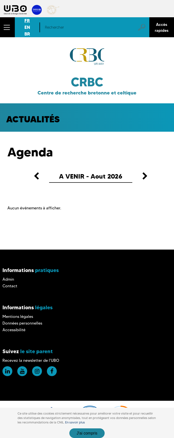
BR (27, 34)
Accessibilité (13, 330)
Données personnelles (22, 323)
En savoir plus (75, 422)
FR (27, 20)
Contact (9, 286)
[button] (7, 27)
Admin (8, 279)
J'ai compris (87, 433)
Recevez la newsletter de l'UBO (30, 360)
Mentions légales (17, 316)
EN (27, 27)
